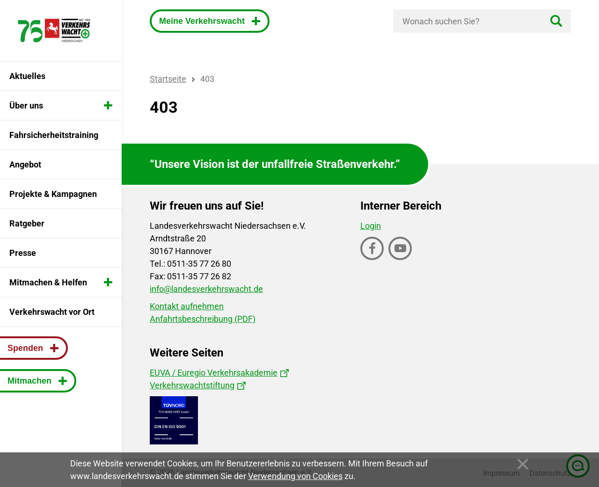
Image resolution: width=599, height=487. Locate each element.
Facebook (373, 259)
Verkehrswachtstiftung (192, 385)
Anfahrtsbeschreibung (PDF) (203, 319)
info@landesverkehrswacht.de (206, 289)
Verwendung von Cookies (295, 476)
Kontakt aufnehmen (187, 306)
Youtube (401, 259)
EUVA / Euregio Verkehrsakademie (214, 373)
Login (370, 226)
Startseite (168, 79)
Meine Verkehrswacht (203, 21)
